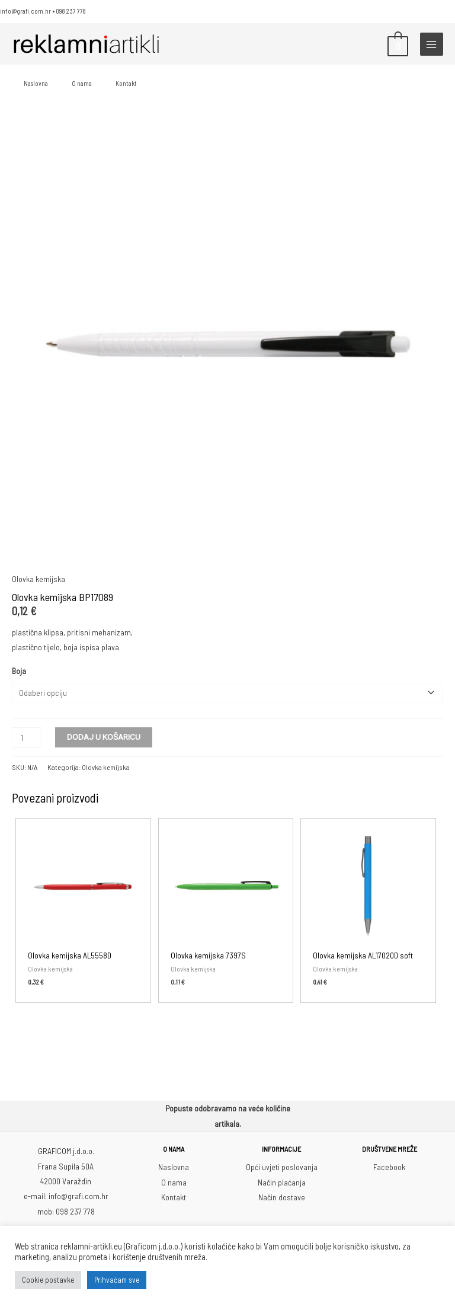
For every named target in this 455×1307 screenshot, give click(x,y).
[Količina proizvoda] (26, 736)
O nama (82, 83)
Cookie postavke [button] (48, 1279)
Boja (19, 671)
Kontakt (126, 83)
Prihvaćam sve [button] (116, 1279)
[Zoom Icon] (227, 343)
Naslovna (36, 83)
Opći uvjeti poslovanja (282, 1166)
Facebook (389, 1166)
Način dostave (281, 1196)
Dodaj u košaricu (103, 735)
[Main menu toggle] (431, 44)
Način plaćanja (282, 1181)
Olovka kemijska (38, 579)
